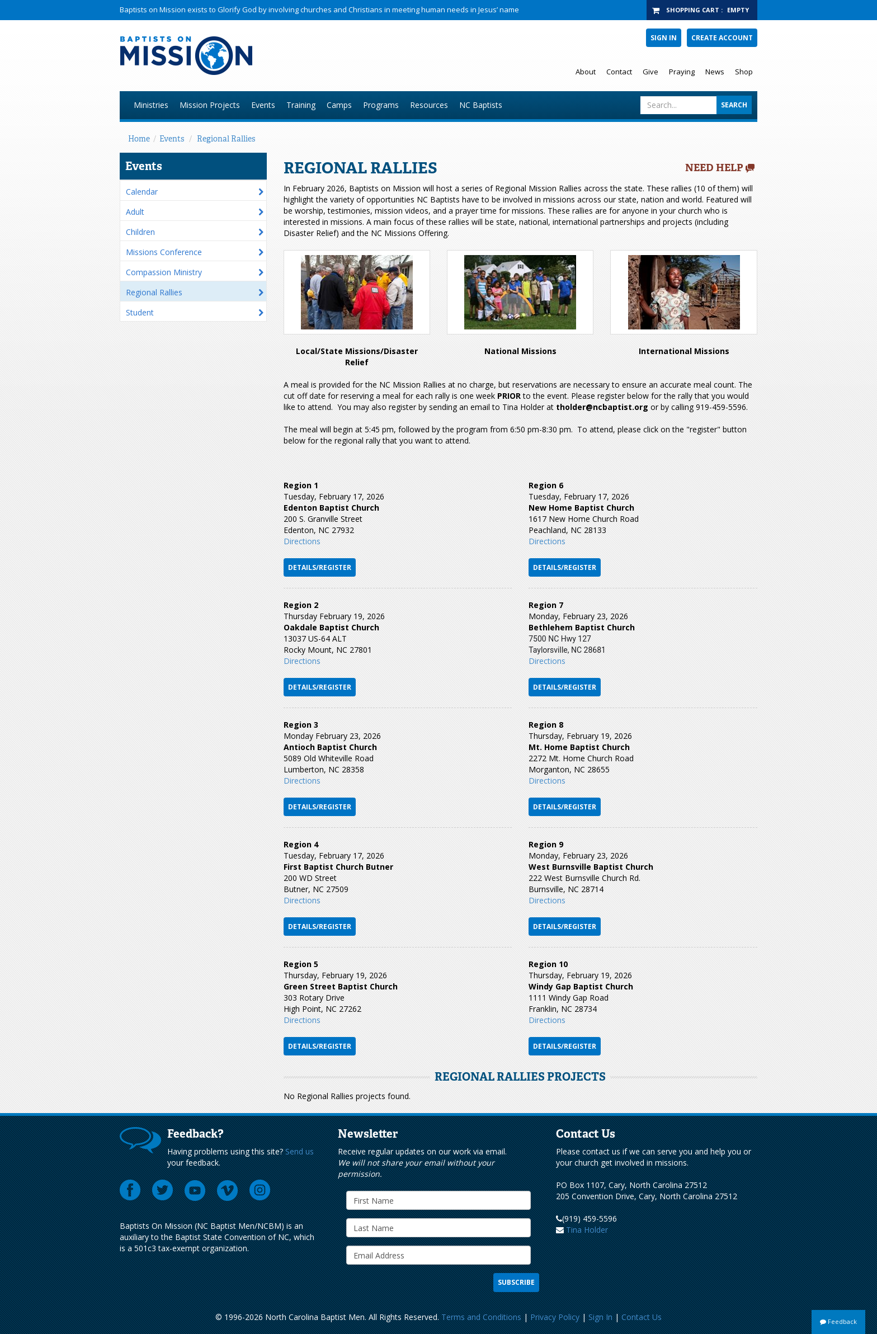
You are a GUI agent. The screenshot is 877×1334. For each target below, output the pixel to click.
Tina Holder (587, 1229)
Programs (381, 105)
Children (140, 232)
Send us (299, 1151)
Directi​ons (547, 780)
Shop (744, 72)
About (586, 72)
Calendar (142, 191)
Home (139, 139)
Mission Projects (210, 105)
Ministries (151, 105)
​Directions (302, 780)
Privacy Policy (554, 1317)
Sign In (663, 38)
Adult (135, 211)
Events (263, 105)
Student (140, 312)
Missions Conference (164, 252)
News (714, 72)
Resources (429, 105)
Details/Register (319, 567)
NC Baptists (480, 105)
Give (650, 72)
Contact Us (641, 1317)
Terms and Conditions (481, 1317)
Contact (619, 72)
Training (300, 105)
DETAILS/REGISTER (319, 687)
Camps (339, 105)
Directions (302, 541)
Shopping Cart (692, 10)
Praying (682, 72)
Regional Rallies (226, 139)
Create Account (722, 38)
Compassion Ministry (164, 272)
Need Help (714, 168)
